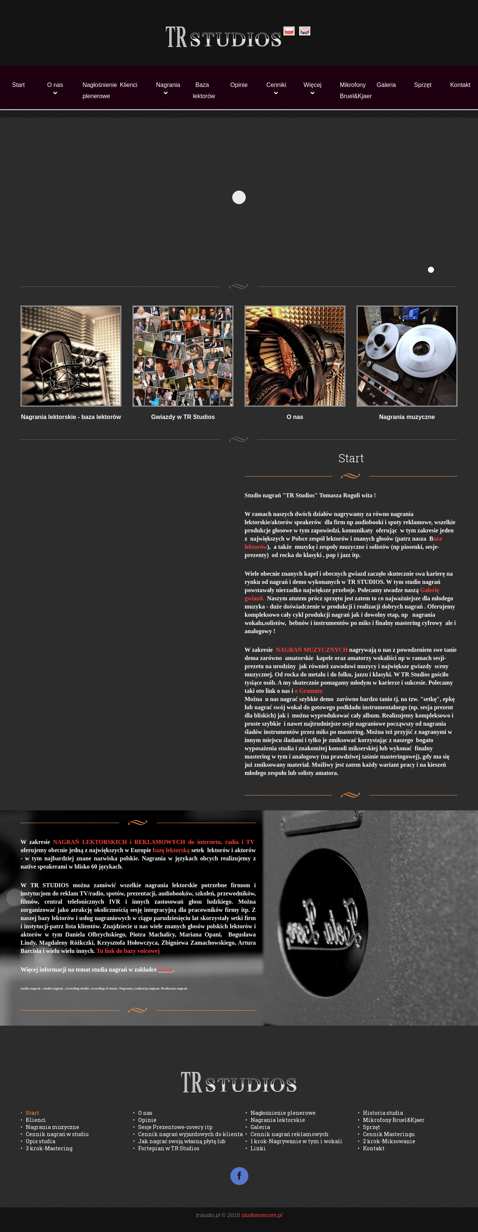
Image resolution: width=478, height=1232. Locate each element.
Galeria (386, 85)
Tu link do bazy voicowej (127, 951)
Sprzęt (422, 85)
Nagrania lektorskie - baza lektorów (71, 417)
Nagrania (168, 85)
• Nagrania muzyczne (50, 1127)
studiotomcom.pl (261, 1215)
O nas (55, 85)
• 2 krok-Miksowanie (386, 1141)
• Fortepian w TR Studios (166, 1148)
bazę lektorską (171, 850)
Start (18, 85)
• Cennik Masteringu (386, 1134)
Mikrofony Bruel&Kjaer (353, 90)
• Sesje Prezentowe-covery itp (172, 1127)
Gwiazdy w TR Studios (183, 417)
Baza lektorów (204, 90)
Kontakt (460, 85)
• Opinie (144, 1119)
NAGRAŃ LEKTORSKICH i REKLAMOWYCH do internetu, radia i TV (154, 842)
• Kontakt (371, 1148)
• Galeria (257, 1127)
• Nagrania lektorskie (275, 1119)
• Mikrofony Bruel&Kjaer (391, 1119)
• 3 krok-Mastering (46, 1148)
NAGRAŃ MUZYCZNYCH (311, 650)
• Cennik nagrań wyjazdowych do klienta (188, 1134)
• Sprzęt (369, 1127)
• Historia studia (380, 1112)
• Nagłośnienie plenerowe (280, 1112)
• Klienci (33, 1119)
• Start (30, 1112)
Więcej (313, 85)
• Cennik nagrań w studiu (55, 1134)
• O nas (142, 1112)
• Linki (255, 1148)
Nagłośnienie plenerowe (96, 90)
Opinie (239, 85)
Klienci (128, 85)
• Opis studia (38, 1141)
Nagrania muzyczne (407, 417)
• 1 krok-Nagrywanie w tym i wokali (293, 1141)
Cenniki (276, 85)
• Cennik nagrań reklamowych (287, 1134)
